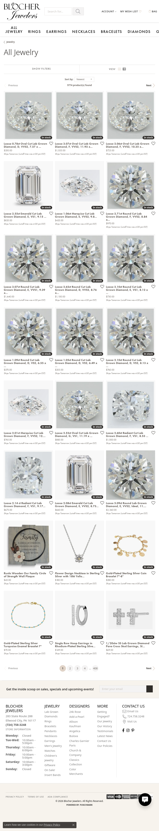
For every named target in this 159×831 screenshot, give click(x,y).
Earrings (35, 29)
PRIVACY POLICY (15, 793)
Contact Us (104, 738)
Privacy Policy (52, 824)
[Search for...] (58, 11)
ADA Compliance (58, 793)
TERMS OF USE (36, 793)
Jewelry (10, 39)
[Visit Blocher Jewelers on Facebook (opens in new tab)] (123, 727)
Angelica (74, 728)
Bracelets (69, 29)
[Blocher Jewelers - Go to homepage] (23, 11)
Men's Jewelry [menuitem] (53, 743)
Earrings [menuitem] (50, 738)
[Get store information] (18, 726)
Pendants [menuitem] (51, 728)
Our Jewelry (104, 718)
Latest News (105, 733)
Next (148, 82)
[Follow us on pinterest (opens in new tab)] (132, 727)
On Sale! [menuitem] (50, 767)
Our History (104, 723)
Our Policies (104, 743)
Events (118, 29)
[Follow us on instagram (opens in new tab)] (128, 727)
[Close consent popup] (73, 825)
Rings (21, 29)
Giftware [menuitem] (50, 762)
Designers (133, 29)
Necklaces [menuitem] (51, 733)
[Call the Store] (16, 722)
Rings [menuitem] (48, 718)
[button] (109, 11)
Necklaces (52, 29)
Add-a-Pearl (76, 714)
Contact (149, 29)
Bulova (73, 733)
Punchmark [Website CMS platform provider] (86, 802)
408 (95, 665)
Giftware (103, 29)
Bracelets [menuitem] (50, 723)
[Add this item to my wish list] (50, 140)
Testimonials (105, 728)
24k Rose (75, 709)
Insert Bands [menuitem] (53, 772)
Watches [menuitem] (50, 748)
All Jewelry (9, 28)
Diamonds (86, 29)
